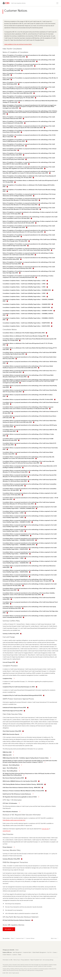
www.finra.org (6, 831)
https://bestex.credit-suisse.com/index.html (14, 820)
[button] (26, 336)
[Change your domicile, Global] (16, 950)
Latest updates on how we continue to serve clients (18, 44)
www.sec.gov (45, 829)
